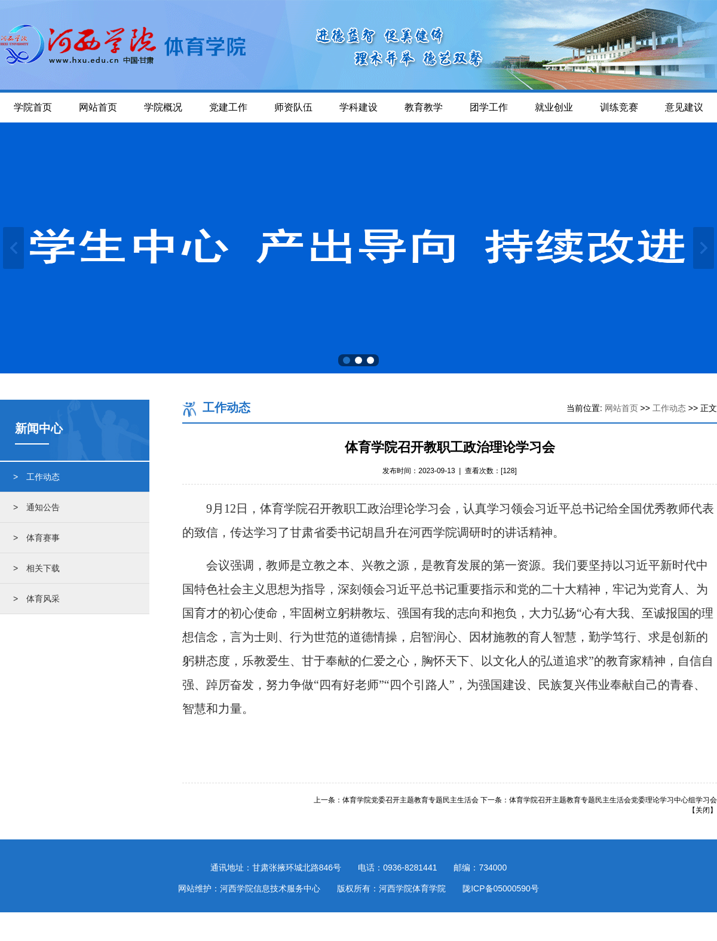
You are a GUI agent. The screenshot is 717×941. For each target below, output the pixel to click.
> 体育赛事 (36, 537)
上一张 (13, 248)
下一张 (703, 248)
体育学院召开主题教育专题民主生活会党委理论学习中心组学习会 (613, 800)
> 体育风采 (36, 598)
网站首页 (621, 408)
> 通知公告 (36, 507)
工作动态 (669, 408)
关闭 (702, 810)
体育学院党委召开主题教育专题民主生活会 (410, 800)
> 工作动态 (36, 477)
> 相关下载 (36, 568)
